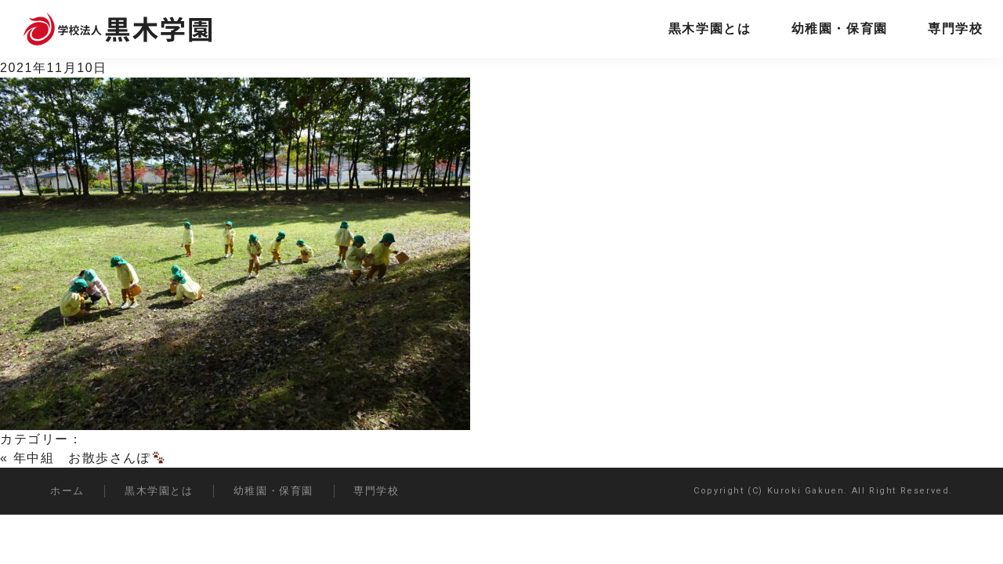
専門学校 (955, 28)
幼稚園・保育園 (839, 28)
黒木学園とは (709, 28)
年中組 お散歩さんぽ (89, 458)
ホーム (67, 491)
